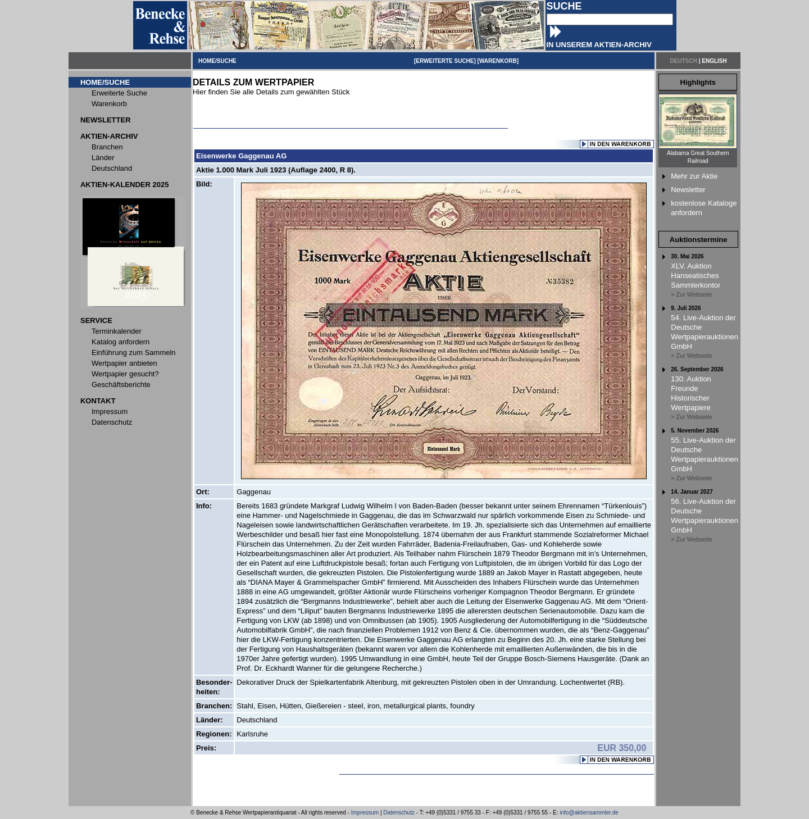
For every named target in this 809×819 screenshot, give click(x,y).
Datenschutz (399, 812)
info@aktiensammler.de (589, 812)
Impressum (365, 812)
